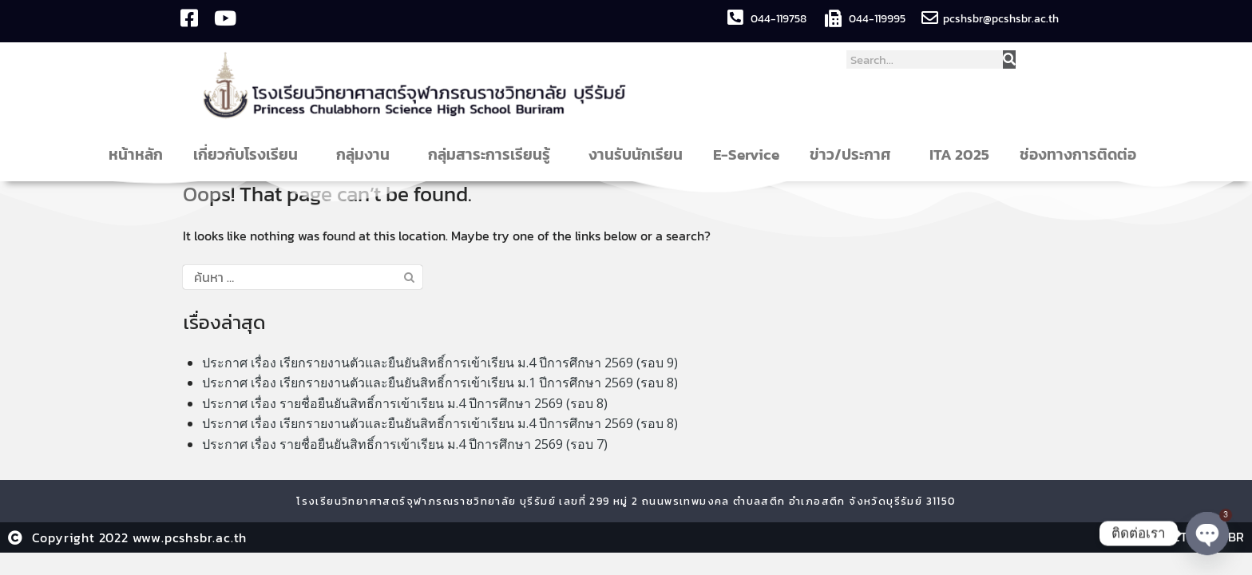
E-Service (746, 154)
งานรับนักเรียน (635, 154)
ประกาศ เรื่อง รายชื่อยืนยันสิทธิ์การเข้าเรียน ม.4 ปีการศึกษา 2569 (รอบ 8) (405, 403)
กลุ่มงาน (367, 154)
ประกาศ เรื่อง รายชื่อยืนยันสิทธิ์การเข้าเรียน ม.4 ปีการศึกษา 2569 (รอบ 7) (405, 444)
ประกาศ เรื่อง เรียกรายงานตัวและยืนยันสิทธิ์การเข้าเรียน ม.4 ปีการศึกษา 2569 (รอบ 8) (440, 423)
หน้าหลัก (136, 154)
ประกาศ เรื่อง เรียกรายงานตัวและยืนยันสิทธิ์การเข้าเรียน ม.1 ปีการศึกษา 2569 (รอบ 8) (440, 382)
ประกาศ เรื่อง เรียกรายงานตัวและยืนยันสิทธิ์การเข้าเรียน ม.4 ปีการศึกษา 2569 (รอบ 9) (440, 362)
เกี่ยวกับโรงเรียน (249, 154)
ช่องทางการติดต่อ (1082, 154)
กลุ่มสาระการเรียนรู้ (493, 154)
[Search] (1009, 59)
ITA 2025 (959, 154)
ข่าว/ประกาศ (854, 154)
